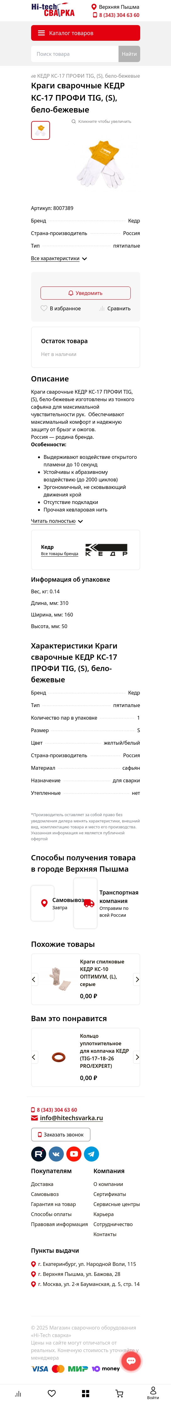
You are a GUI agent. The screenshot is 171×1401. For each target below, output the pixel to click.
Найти (129, 53)
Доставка (42, 1184)
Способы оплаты (51, 1214)
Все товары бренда (60, 553)
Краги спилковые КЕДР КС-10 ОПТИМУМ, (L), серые (102, 973)
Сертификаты (109, 1194)
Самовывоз (45, 1194)
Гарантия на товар (53, 1204)
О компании (108, 1184)
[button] (34, 979)
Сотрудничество (113, 1224)
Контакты (104, 1234)
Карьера (103, 1214)
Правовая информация (59, 1224)
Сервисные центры (116, 1204)
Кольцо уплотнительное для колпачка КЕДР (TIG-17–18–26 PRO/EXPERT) (104, 1050)
